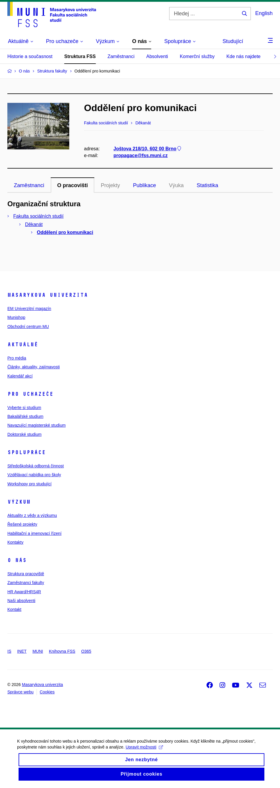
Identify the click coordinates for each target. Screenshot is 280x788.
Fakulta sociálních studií (38, 216)
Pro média (16, 358)
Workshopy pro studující (29, 484)
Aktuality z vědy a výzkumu (32, 515)
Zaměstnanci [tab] (29, 185)
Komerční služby (197, 56)
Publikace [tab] (144, 185)
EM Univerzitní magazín (29, 308)
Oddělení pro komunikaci (65, 232)
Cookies (47, 692)
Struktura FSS (80, 56)
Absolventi (157, 56)
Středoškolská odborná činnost (35, 466)
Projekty (110, 185)
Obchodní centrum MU (28, 326)
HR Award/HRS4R (24, 591)
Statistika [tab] (207, 185)
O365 (86, 651)
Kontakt (14, 609)
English (264, 13)
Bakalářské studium (25, 416)
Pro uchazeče (30, 394)
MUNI (37, 651)
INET (22, 651)
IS (9, 651)
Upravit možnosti (145, 752)
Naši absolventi (21, 600)
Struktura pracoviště (25, 573)
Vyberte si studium (24, 407)
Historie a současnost (29, 56)
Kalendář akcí (20, 376)
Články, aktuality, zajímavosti (33, 367)
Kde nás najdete (243, 56)
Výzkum (18, 502)
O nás (17, 560)
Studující (233, 41)
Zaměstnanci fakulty (25, 582)
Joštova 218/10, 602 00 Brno (147, 148)
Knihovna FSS (62, 651)
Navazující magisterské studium (36, 425)
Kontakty (15, 542)
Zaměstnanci (121, 56)
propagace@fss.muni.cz (140, 155)
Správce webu (20, 692)
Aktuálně (22, 344)
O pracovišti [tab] (72, 185)
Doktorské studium (24, 434)
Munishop (16, 317)
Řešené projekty (22, 524)
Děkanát (34, 224)
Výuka (176, 185)
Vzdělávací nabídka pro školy (34, 474)
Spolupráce (26, 452)
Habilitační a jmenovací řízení (34, 533)
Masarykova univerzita (47, 295)
